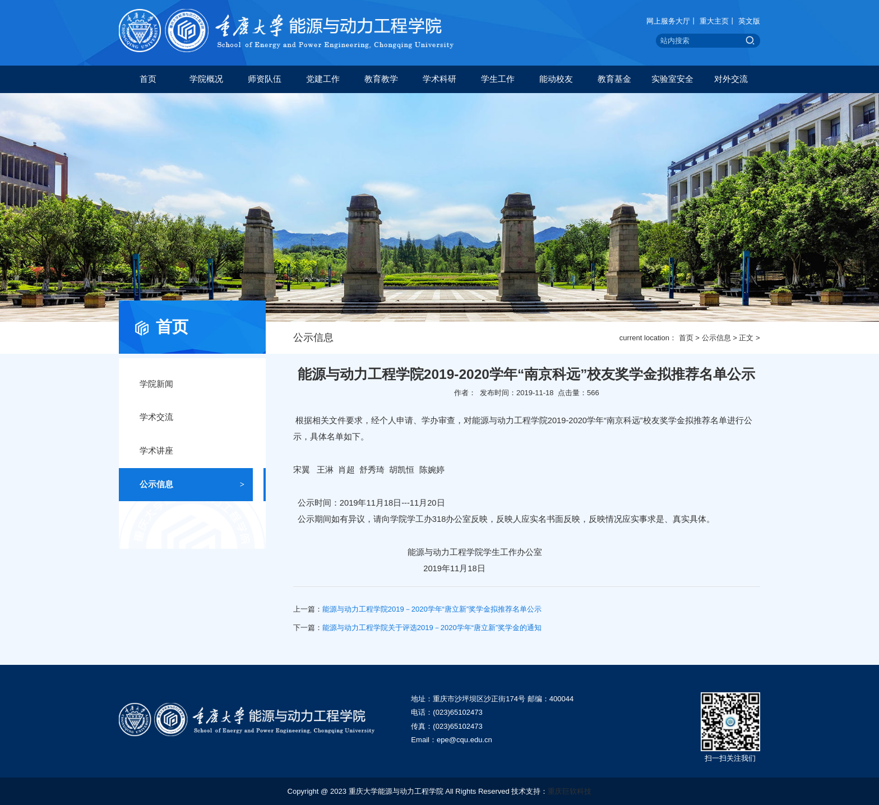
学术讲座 (192, 451)
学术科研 (439, 79)
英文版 (749, 21)
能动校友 (556, 79)
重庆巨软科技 (569, 791)
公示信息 (716, 338)
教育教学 (381, 79)
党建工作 (323, 79)
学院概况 (206, 79)
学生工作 (498, 79)
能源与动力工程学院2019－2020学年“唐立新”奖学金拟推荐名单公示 (432, 609)
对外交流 (731, 79)
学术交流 (192, 417)
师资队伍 (264, 79)
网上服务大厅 (668, 21)
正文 (746, 338)
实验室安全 (672, 79)
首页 (148, 79)
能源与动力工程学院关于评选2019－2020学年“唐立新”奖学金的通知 (432, 627)
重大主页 (714, 21)
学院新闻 (192, 384)
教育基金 (614, 79)
